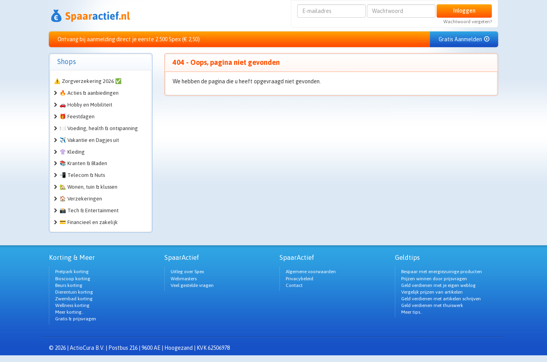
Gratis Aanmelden (464, 39)
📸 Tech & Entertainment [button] (89, 210)
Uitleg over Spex (187, 271)
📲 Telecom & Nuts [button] (82, 175)
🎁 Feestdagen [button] (77, 116)
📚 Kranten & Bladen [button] (83, 163)
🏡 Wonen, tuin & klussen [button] (88, 187)
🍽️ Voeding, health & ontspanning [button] (99, 128)
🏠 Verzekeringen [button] (81, 199)
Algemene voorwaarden (311, 271)
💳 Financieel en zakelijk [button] (89, 222)
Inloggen (464, 10)
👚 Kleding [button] (72, 152)
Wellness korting (72, 305)
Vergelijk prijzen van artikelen (432, 292)
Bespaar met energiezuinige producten (441, 271)
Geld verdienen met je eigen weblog (438, 285)
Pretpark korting (72, 271)
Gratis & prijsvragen (75, 319)
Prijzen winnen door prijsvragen (434, 278)
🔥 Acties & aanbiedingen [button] (89, 93)
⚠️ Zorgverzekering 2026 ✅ (88, 81)
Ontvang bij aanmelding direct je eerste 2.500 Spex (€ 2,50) (129, 39)
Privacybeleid (299, 278)
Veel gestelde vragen (192, 285)
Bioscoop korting (72, 278)
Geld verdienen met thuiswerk (432, 305)
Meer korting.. (69, 312)
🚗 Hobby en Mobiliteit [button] (86, 105)
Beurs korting (68, 285)
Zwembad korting (74, 298)
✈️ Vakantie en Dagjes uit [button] (89, 140)
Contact (294, 285)
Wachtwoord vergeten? (467, 21)
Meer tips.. (411, 312)
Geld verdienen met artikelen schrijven (441, 298)
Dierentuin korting (74, 292)
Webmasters (184, 278)
